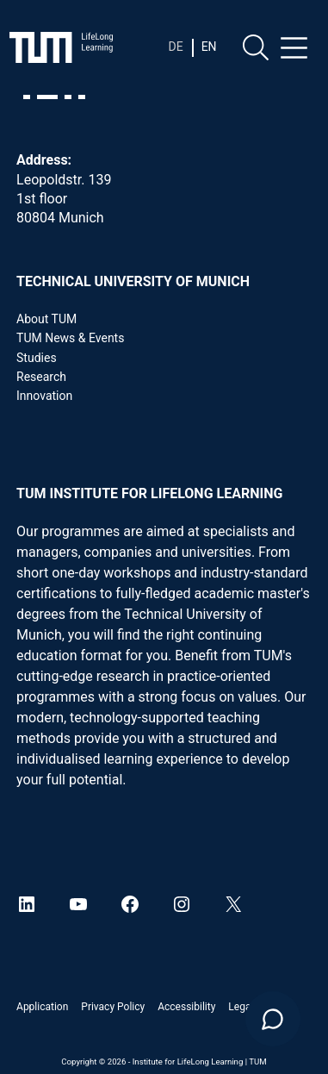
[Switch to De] (175, 47)
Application (42, 1007)
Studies (36, 358)
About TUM (46, 319)
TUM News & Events (70, 338)
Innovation (44, 396)
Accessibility (186, 1007)
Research (41, 377)
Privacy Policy (113, 1007)
